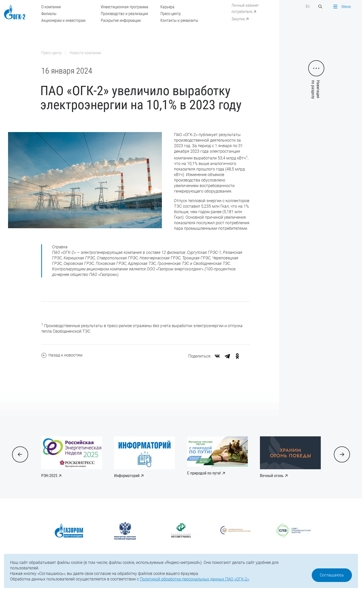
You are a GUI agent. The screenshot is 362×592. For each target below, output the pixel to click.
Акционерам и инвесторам (63, 20)
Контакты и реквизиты (179, 20)
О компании (51, 7)
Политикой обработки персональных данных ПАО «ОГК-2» (194, 579)
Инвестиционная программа (124, 7)
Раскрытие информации (121, 20)
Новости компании (85, 52)
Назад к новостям (61, 355)
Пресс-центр (170, 13)
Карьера (167, 7)
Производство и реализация (124, 13)
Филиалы (48, 13)
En (308, 6)
